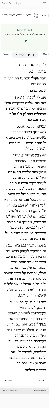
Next (46, 54)
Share (44, 15)
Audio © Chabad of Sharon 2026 (9, 390)
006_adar (28, 15)
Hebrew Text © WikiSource (40, 390)
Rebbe (4, 15)
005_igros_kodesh (15, 15)
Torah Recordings (11, 3)
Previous (4, 54)
